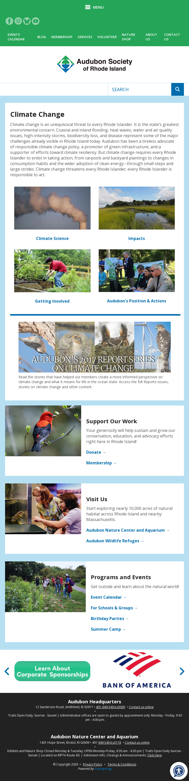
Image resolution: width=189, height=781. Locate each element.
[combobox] (139, 89)
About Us (151, 36)
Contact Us (172, 36)
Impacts (136, 238)
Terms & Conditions (122, 764)
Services (85, 37)
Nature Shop (128, 36)
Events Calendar (16, 36)
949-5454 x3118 (109, 743)
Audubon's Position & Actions (136, 301)
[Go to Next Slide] (182, 671)
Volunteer (107, 37)
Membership (62, 37)
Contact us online (141, 707)
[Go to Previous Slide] (7, 671)
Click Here (154, 755)
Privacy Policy (92, 764)
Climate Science (52, 238)
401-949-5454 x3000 (110, 707)
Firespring (103, 769)
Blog (41, 37)
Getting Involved (52, 301)
